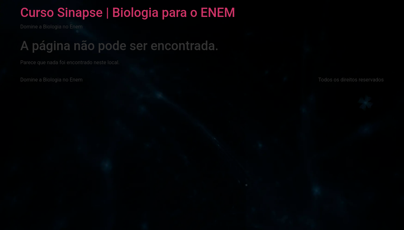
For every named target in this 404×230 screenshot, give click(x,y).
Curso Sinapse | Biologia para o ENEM (127, 12)
